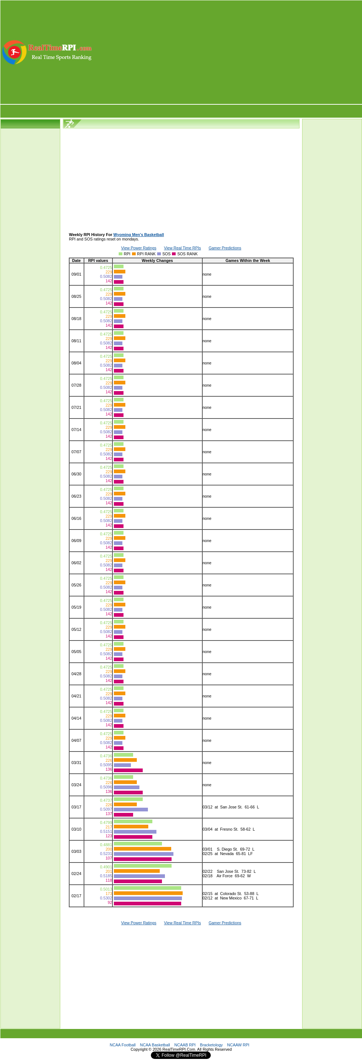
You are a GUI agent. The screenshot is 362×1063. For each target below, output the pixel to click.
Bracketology (211, 1045)
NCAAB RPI (185, 1045)
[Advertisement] (227, 52)
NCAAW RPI (238, 1045)
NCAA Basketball (155, 1045)
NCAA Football (123, 1045)
